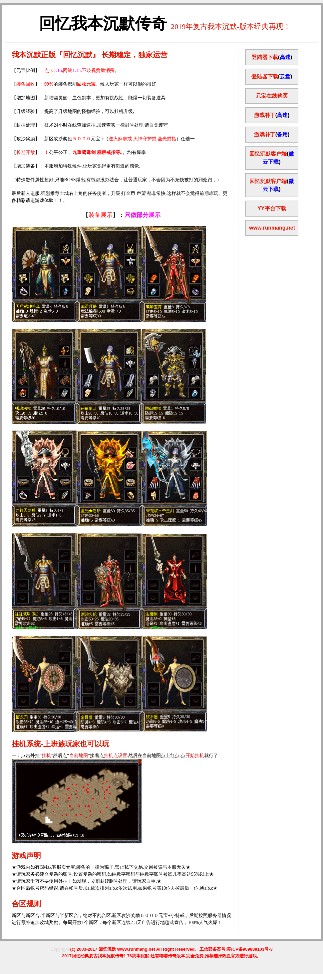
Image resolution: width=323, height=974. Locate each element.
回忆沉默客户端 (268, 154)
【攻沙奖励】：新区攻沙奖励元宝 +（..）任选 (101, 138)
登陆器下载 (264, 57)
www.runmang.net (272, 228)
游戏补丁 (264, 115)
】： (119, 215)
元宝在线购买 (272, 96)
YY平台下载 (271, 208)
